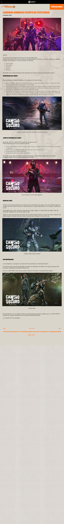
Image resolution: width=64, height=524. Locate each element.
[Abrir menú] (2, 7)
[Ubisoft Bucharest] (21, 445)
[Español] (32, 486)
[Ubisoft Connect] (32, 510)
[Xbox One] (46, 442)
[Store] (32, 506)
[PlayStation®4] (46, 445)
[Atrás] (32, 334)
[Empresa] (32, 513)
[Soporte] (32, 520)
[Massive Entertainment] (21, 442)
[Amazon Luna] (46, 451)
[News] (32, 517)
